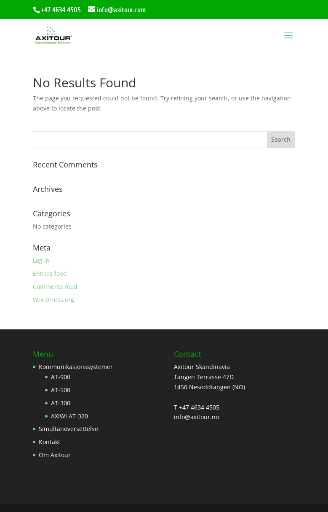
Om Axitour (55, 455)
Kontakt (49, 442)
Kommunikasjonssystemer (76, 367)
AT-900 (60, 377)
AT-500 (60, 390)
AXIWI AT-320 (69, 416)
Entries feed (50, 273)
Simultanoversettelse (68, 429)
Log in (41, 260)
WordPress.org (53, 300)
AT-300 (60, 403)
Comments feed (55, 287)
